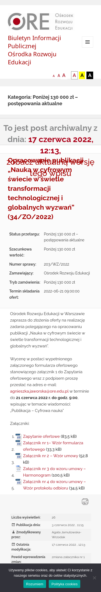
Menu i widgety (87, 47)
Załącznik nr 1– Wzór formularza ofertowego (53, 446)
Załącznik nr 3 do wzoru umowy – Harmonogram (54, 472)
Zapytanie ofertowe (41, 436)
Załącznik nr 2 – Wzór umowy (50, 455)
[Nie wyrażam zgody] (94, 577)
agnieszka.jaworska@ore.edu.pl (39, 391)
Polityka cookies (64, 584)
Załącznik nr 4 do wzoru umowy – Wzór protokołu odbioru (54, 485)
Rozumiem (34, 584)
